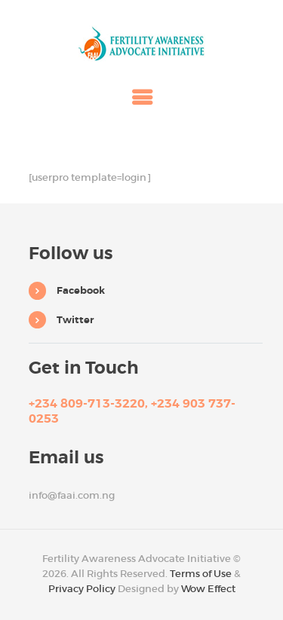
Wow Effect (208, 588)
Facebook (81, 290)
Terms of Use (201, 573)
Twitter (75, 319)
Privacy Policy (81, 588)
